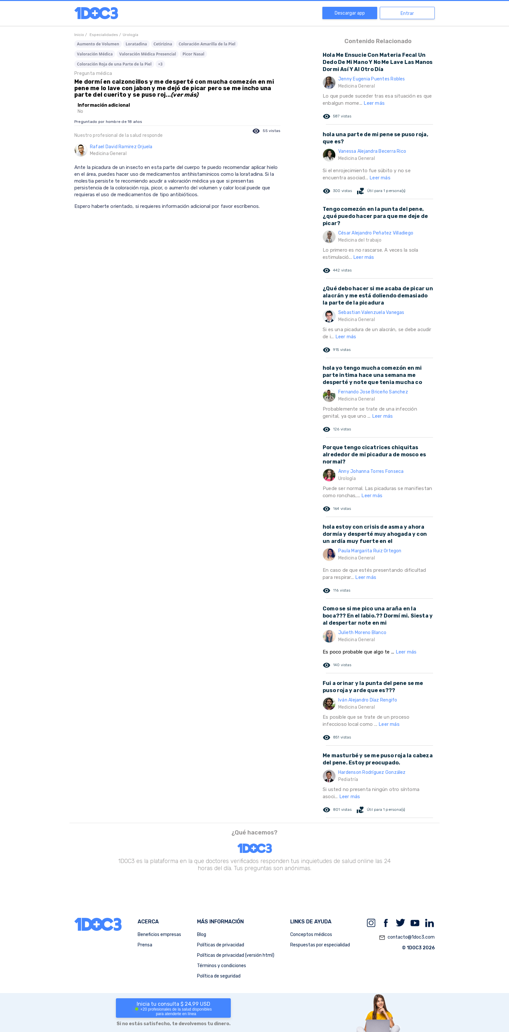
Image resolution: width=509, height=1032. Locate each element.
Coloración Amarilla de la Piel (207, 44)
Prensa (145, 945)
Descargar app (350, 13)
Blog (201, 934)
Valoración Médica (95, 54)
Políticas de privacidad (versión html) (235, 955)
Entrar (407, 13)
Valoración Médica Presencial (147, 54)
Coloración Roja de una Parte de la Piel (114, 64)
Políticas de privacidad (220, 945)
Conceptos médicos (311, 934)
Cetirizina (163, 44)
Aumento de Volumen (98, 44)
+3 (160, 64)
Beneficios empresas (159, 934)
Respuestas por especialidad (320, 945)
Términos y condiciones (221, 965)
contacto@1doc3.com (407, 937)
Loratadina (136, 44)
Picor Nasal (193, 54)
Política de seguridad (219, 976)
